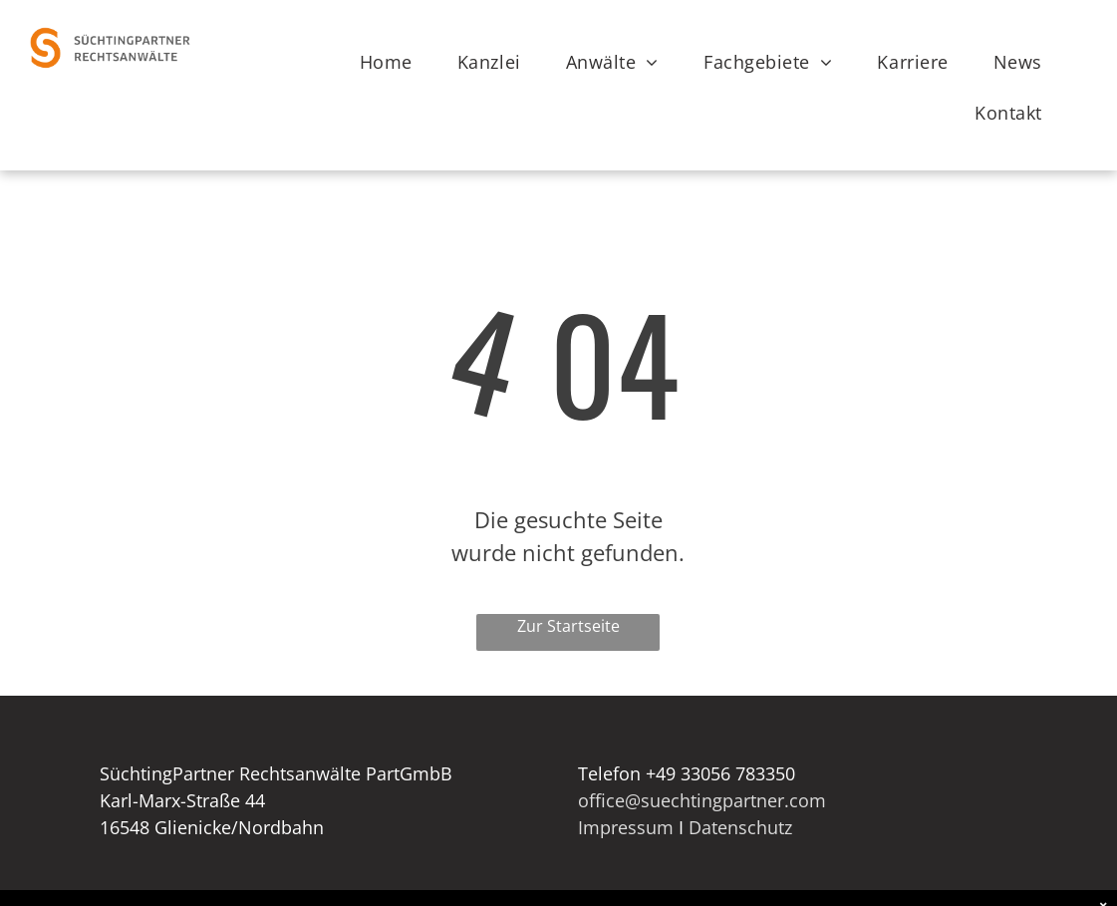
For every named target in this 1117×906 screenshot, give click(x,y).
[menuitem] (393, 62)
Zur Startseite (568, 626)
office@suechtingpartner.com (702, 800)
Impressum (626, 827)
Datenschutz (740, 827)
